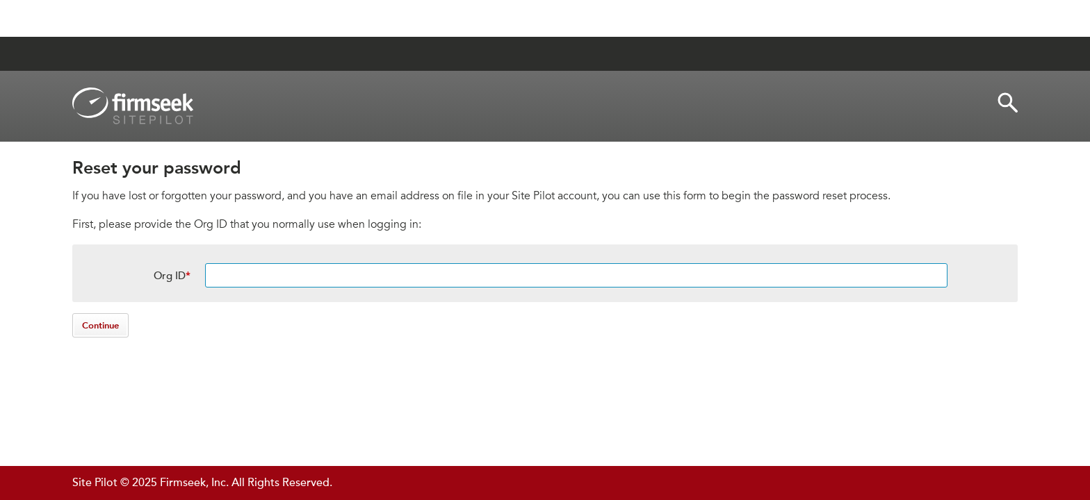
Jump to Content (125, 19)
